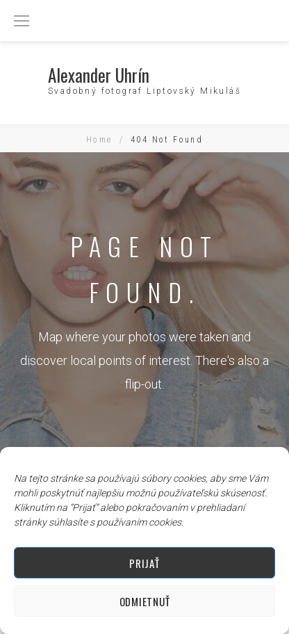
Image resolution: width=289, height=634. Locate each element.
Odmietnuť (144, 601)
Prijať (144, 563)
